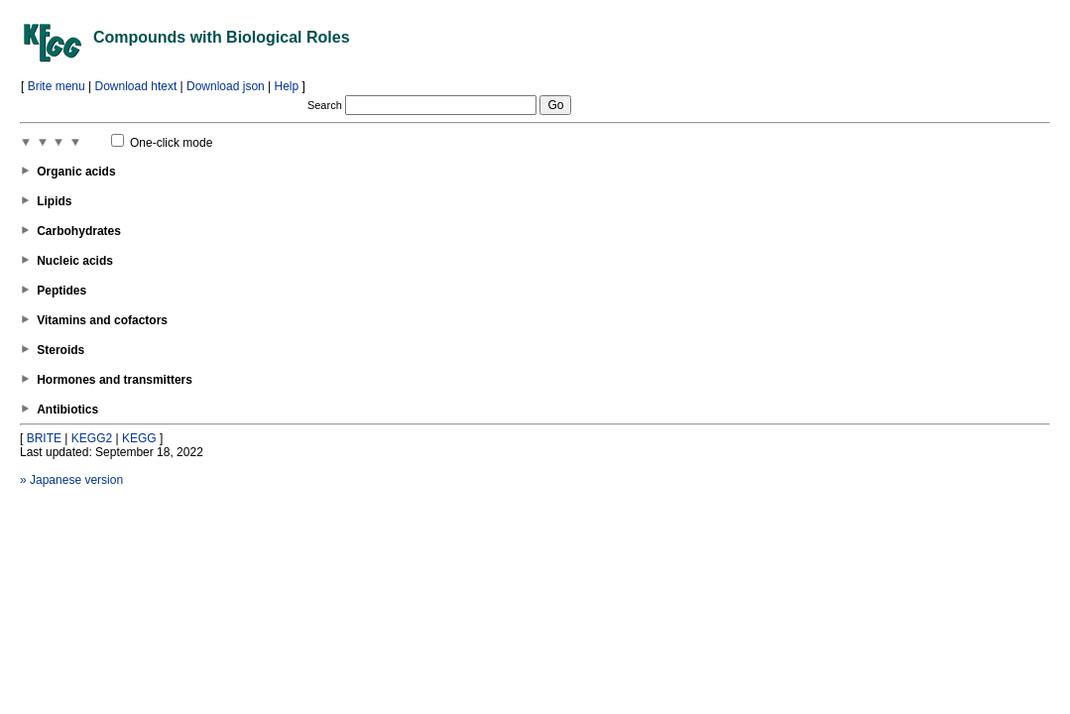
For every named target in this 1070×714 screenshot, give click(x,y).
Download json (225, 86)
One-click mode (162, 143)
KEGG (139, 438)
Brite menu (56, 86)
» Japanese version (71, 480)
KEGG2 (91, 438)
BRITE (44, 438)
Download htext (136, 86)
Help (287, 86)
